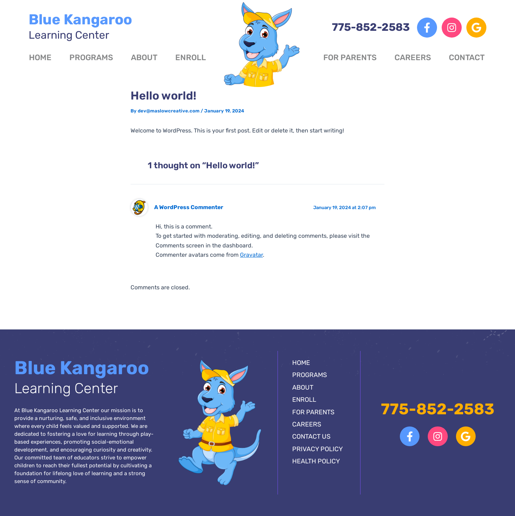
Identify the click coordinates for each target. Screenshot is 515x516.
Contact (467, 57)
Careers (412, 57)
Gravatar (251, 254)
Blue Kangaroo (80, 26)
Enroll (190, 57)
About (144, 57)
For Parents (350, 57)
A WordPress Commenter (188, 207)
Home (40, 57)
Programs (91, 57)
